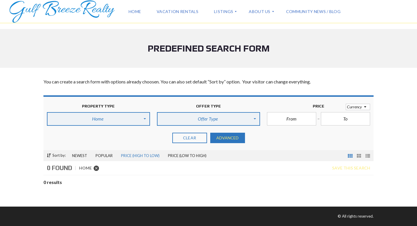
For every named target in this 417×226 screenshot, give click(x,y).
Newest (79, 155)
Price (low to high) (187, 155)
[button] (98, 118)
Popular (104, 155)
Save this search (351, 168)
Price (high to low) (140, 155)
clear (189, 138)
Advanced (227, 138)
